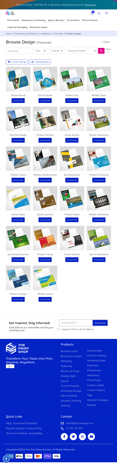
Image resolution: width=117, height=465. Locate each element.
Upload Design (40, 62)
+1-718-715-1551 (74, 430)
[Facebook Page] (64, 439)
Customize (18, 100)
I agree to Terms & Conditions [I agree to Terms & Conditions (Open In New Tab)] (77, 329)
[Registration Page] (98, 13)
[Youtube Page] (93, 439)
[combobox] (10, 366)
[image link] (31, 348)
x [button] (113, 4)
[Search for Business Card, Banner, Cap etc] (101, 51)
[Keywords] (19, 51)
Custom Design (17, 62)
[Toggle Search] (106, 13)
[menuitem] (13, 20)
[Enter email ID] (76, 323)
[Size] (40, 51)
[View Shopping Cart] (91, 13)
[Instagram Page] (84, 439)
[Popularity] (57, 51)
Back (106, 41)
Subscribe (100, 322)
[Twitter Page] (74, 439)
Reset (108, 51)
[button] (6, 459)
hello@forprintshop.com (80, 425)
